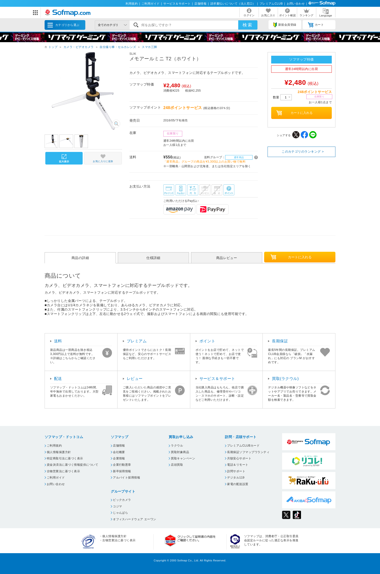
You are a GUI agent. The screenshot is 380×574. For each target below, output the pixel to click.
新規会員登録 (284, 25)
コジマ (117, 506)
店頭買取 (177, 464)
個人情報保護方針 (59, 452)
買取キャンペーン (183, 458)
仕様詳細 (153, 258)
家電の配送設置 (237, 484)
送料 (58, 341)
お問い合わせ (296, 3)
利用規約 (132, 3)
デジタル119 (235, 477)
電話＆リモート (237, 464)
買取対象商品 (180, 452)
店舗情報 (200, 3)
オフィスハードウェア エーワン (134, 519)
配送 (58, 379)
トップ (52, 47)
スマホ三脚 (149, 47)
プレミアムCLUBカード (243, 445)
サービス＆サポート (176, 3)
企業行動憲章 (122, 464)
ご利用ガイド (151, 3)
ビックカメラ (122, 500)
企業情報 (119, 458)
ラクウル (177, 445)
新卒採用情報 (122, 471)
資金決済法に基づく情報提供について (72, 464)
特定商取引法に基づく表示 (65, 458)
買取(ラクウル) (285, 379)
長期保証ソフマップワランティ (248, 452)
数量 (282, 97)
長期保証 (280, 341)
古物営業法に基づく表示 (63, 471)
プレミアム (137, 341)
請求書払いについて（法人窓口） (233, 3)
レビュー (135, 379)
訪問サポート (236, 471)
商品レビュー (226, 258)
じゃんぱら (120, 512)
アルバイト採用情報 (126, 477)
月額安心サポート (239, 458)
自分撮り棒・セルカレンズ (118, 47)
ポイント (207, 341)
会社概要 (119, 452)
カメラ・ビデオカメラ (78, 47)
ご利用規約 (54, 445)
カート (316, 25)
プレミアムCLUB (271, 3)
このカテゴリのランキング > (303, 151)
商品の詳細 (80, 258)
